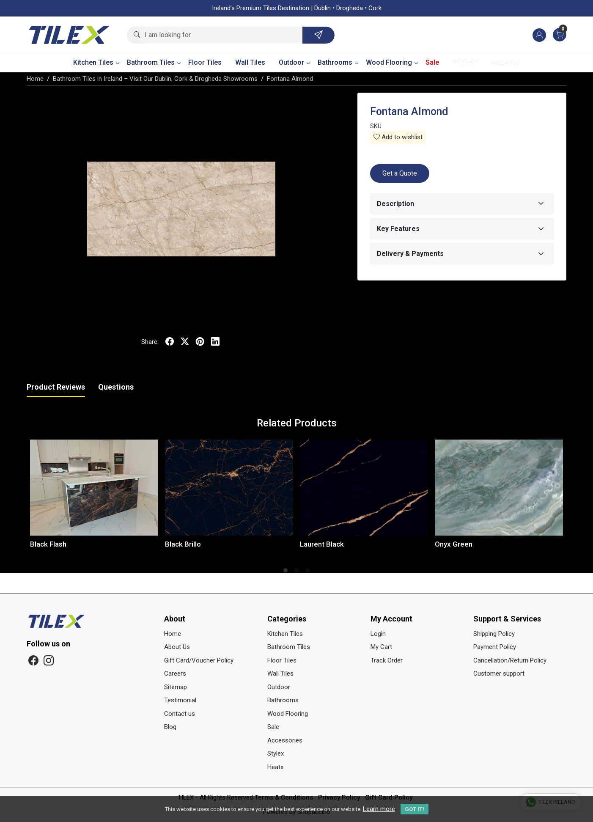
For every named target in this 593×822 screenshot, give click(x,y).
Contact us (179, 714)
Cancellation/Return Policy (509, 660)
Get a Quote (399, 173)
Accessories (284, 740)
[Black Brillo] (229, 488)
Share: (150, 342)
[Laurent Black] (364, 488)
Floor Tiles (205, 62)
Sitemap (175, 687)
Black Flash (48, 544)
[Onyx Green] (499, 488)
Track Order (387, 660)
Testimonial (180, 700)
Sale (432, 62)
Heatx (505, 62)
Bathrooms (338, 62)
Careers (175, 673)
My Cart (381, 647)
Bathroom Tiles (153, 62)
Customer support (498, 673)
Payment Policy (494, 647)
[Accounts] (539, 35)
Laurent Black (322, 544)
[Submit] (318, 35)
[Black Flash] (94, 488)
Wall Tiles (250, 62)
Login (378, 634)
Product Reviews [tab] (56, 386)
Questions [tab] (116, 386)
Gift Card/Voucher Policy (198, 660)
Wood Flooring (391, 62)
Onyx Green (453, 544)
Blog (170, 727)
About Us (177, 647)
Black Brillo (183, 544)
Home (172, 634)
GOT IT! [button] (414, 809)
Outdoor (294, 62)
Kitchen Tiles (96, 62)
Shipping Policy (494, 634)
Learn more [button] (379, 809)
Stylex (465, 62)
